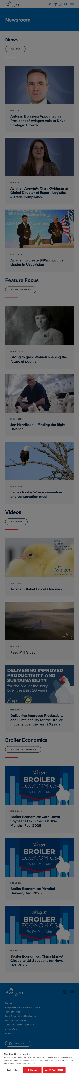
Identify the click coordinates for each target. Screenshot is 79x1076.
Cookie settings (13, 1070)
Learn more (31, 1063)
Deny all (32, 1070)
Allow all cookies (54, 1070)
